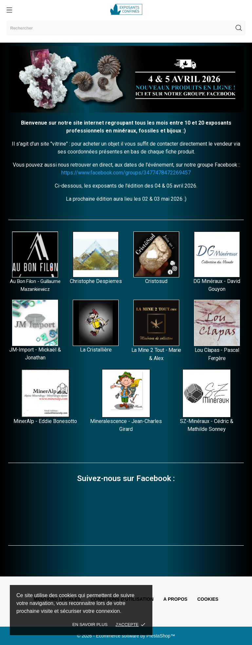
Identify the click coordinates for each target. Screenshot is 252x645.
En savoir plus (89, 624)
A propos (175, 599)
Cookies (208, 599)
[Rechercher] (126, 28)
